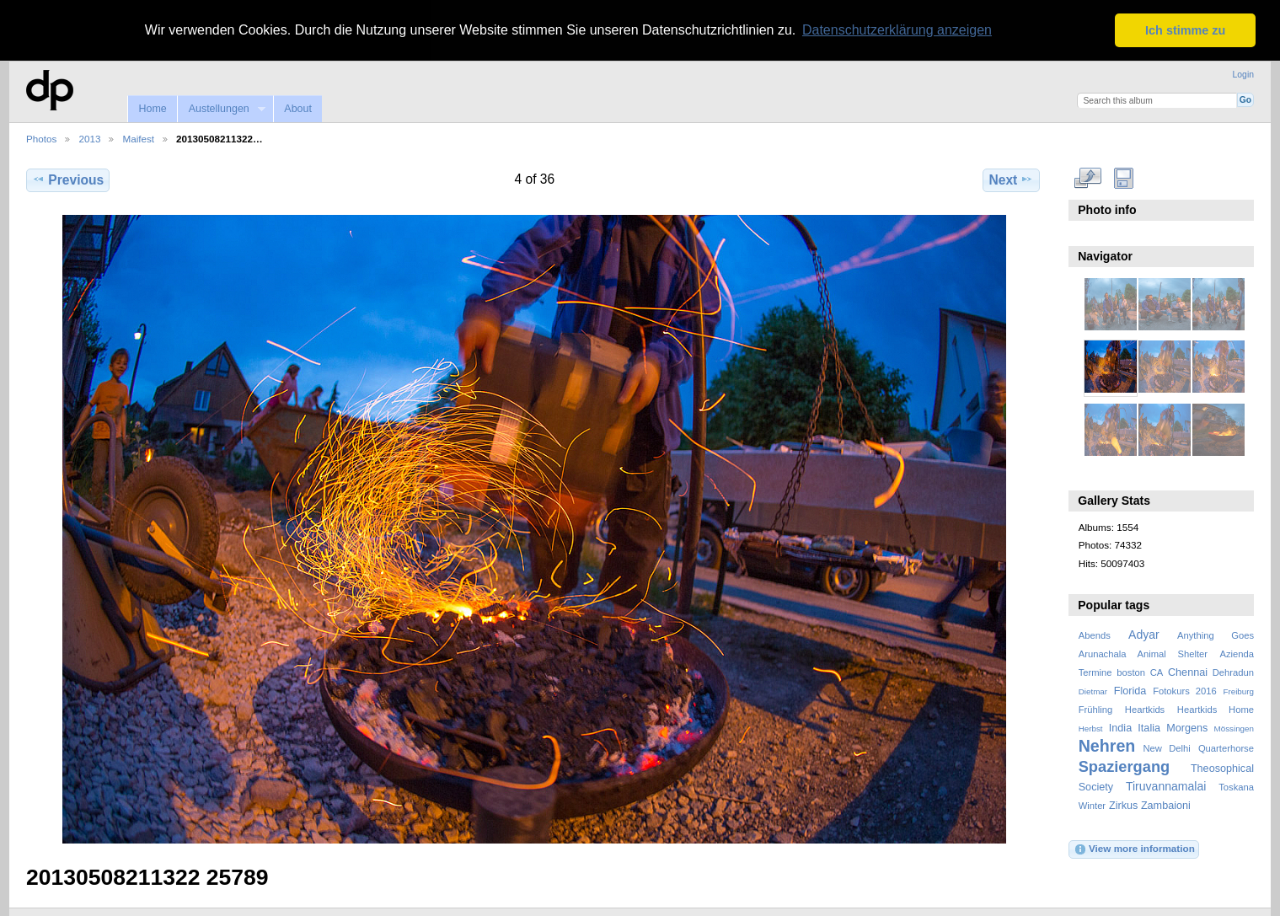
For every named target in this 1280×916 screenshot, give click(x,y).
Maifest (138, 138)
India (1120, 728)
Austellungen (221, 109)
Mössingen (1234, 728)
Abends (1095, 634)
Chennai (1188, 672)
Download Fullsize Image (1124, 178)
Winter (1092, 806)
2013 (89, 138)
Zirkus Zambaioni (1150, 806)
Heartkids (1145, 709)
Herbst (1091, 728)
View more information (1134, 848)
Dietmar (1093, 691)
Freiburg (1238, 691)
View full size (1087, 178)
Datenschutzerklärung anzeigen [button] (897, 30)
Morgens (1187, 728)
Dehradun (1233, 672)
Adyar (1143, 633)
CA (1157, 672)
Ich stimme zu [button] (1185, 30)
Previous (68, 179)
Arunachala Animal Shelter (1143, 653)
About (298, 109)
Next (1011, 179)
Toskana (1236, 787)
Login (1243, 73)
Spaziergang (1124, 766)
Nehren (1107, 746)
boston (1131, 672)
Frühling (1096, 709)
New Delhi (1166, 748)
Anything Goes (1215, 634)
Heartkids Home (1215, 709)
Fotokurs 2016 (1185, 691)
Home (152, 109)
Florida (1130, 691)
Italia (1149, 728)
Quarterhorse (1226, 748)
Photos (41, 138)
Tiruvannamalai (1166, 786)
